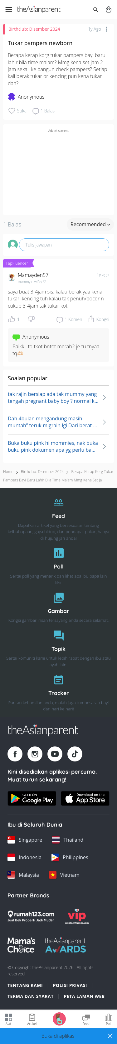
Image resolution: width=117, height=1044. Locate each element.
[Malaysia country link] (23, 875)
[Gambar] (58, 606)
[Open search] (95, 9)
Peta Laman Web (84, 996)
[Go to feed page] (39, 9)
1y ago (102, 275)
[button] (58, 1035)
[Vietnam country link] (64, 875)
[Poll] (58, 564)
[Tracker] (58, 691)
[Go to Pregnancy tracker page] (59, 1018)
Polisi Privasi (70, 985)
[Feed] (58, 517)
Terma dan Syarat (30, 996)
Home (8, 471)
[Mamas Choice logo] (21, 945)
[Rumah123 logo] (30, 916)
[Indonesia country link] (24, 857)
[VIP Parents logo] (76, 916)
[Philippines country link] (69, 857)
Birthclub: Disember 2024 (34, 29)
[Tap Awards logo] (65, 945)
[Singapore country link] (24, 840)
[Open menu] (8, 9)
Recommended (90, 224)
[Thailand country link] (67, 840)
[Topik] (58, 647)
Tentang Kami (25, 985)
